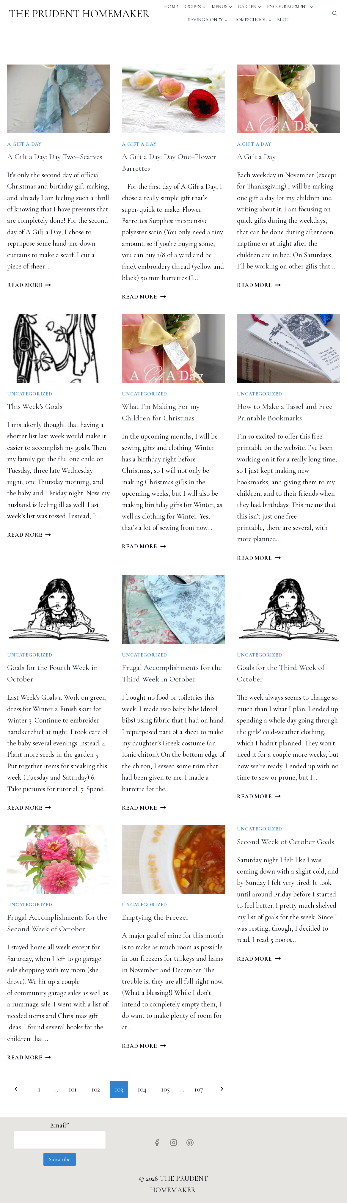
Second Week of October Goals (285, 841)
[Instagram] (174, 1143)
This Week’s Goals (34, 406)
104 (142, 1089)
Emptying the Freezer (155, 917)
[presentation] (58, 99)
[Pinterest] (190, 1143)
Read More (29, 285)
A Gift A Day (24, 144)
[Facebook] (157, 1143)
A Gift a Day (256, 156)
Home (171, 7)
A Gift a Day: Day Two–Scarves (54, 156)
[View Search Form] (334, 13)
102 (96, 1089)
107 (198, 1089)
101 (73, 1089)
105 (165, 1089)
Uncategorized (29, 394)
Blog (283, 20)
